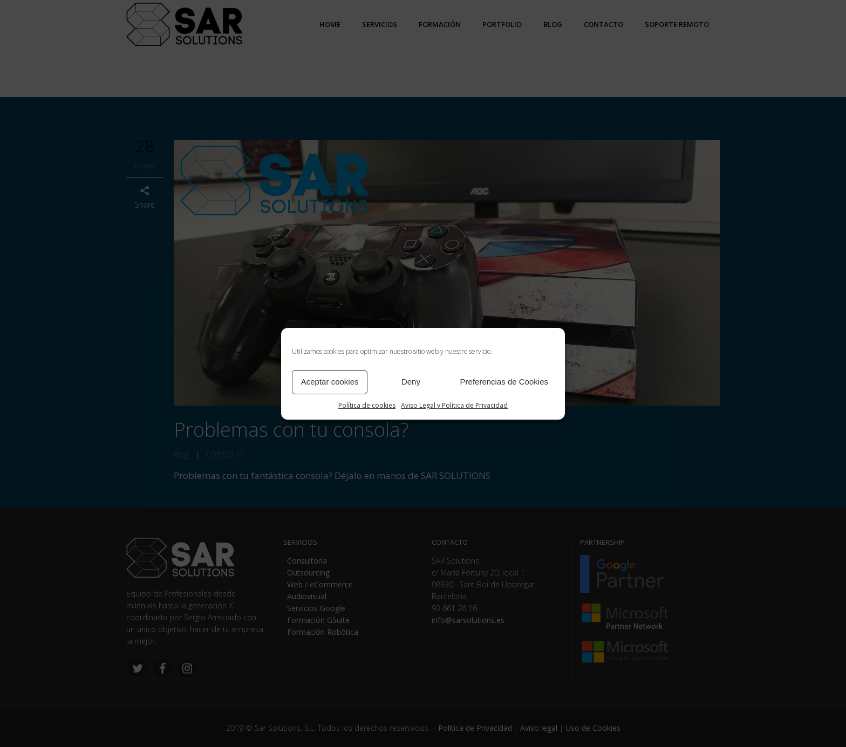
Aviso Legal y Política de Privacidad (454, 405)
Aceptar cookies (330, 381)
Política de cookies (366, 405)
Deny (410, 381)
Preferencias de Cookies (504, 381)
